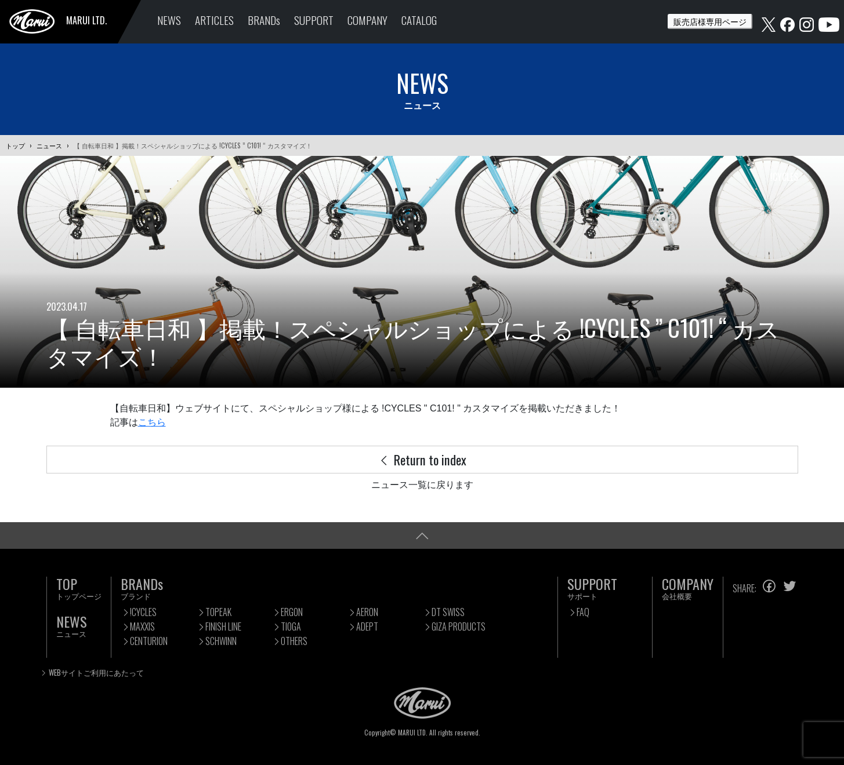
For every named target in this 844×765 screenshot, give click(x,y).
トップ (15, 145)
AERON (367, 612)
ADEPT (367, 626)
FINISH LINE (223, 626)
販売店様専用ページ (710, 21)
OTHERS (294, 641)
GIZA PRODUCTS (459, 626)
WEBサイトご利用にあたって (96, 672)
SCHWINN (221, 641)
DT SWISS (448, 612)
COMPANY (367, 20)
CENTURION (149, 641)
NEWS (169, 20)
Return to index (422, 459)
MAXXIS (142, 626)
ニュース (49, 145)
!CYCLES (143, 612)
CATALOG (419, 20)
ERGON (292, 612)
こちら (152, 422)
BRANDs (264, 20)
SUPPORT (314, 20)
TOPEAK (218, 612)
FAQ (583, 612)
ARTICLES (214, 20)
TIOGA (291, 626)
